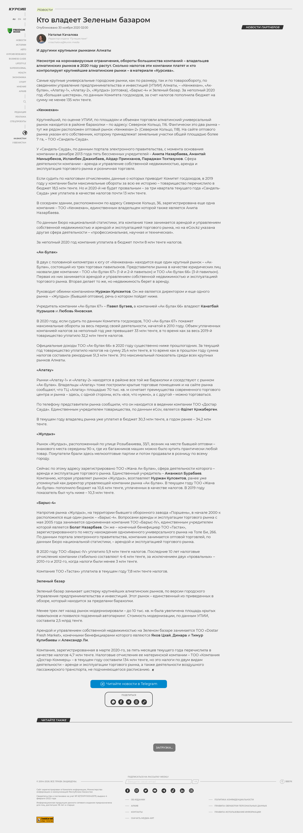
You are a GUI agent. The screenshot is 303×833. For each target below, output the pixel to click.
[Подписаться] (195, 781)
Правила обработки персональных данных (240, 806)
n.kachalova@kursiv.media (63, 42)
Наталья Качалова (63, 35)
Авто (23, 49)
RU (14, 19)
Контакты (137, 812)
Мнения (21, 86)
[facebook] (127, 790)
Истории (21, 45)
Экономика (19, 77)
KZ (24, 19)
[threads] (191, 790)
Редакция (20, 112)
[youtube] (154, 790)
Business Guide (17, 59)
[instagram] (136, 790)
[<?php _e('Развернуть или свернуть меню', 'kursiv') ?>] (25, 132)
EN (19, 19)
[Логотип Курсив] (17, 9)
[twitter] (145, 790)
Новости (21, 40)
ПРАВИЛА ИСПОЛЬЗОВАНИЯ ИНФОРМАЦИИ (237, 812)
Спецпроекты (18, 121)
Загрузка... (164, 747)
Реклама (20, 117)
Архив (22, 91)
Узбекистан (19, 142)
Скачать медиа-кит (142, 818)
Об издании (138, 800)
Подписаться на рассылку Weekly (148, 777)
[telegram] (164, 790)
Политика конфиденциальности (234, 800)
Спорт (22, 82)
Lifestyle (21, 63)
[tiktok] (173, 790)
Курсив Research (16, 54)
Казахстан (20, 138)
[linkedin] (182, 790)
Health (22, 72)
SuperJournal (18, 68)
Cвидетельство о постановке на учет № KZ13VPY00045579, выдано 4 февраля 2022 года (72, 797)
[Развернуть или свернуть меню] (24, 101)
